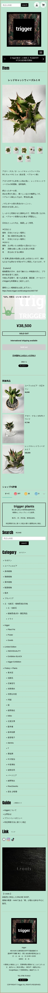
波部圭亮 (11, 770)
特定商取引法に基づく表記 (15, 822)
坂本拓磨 (11, 732)
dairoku (11, 743)
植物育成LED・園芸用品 (17, 613)
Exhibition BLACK (15, 656)
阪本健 (10, 727)
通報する (24, 362)
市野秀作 (11, 689)
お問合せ (8, 814)
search (24, 5)
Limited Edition (10, 647)
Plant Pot (11, 629)
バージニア (12, 775)
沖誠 (9, 700)
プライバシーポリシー (13, 818)
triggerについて (10, 810)
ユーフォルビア (11, 566)
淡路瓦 (10, 678)
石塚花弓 (11, 683)
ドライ (10, 619)
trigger (7, 625)
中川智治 (11, 759)
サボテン (8, 560)
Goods (10, 640)
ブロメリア (9, 598)
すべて (7, 494)
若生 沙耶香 (12, 792)
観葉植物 (8, 587)
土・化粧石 (12, 608)
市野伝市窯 (12, 694)
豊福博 (10, 754)
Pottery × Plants (11, 668)
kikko (10, 716)
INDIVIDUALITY (14, 651)
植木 (6, 593)
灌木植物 (8, 582)
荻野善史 (11, 710)
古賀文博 (11, 721)
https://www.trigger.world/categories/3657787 (20, 291)
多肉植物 (8, 571)
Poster (10, 635)
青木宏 (10, 673)
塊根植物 (8, 577)
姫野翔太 (11, 781)
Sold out (24, 347)
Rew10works (13, 786)
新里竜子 (11, 737)
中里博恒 (11, 765)
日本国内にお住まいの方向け (24, 356)
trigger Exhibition (14, 662)
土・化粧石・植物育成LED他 (16, 604)
